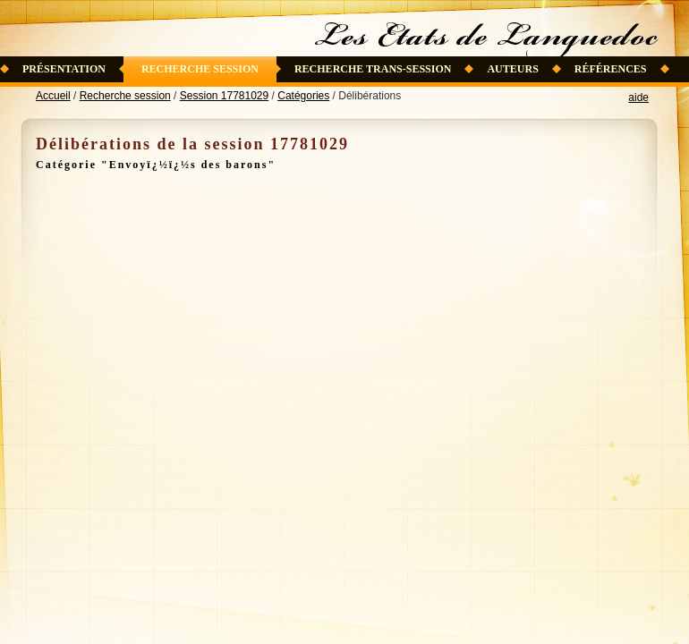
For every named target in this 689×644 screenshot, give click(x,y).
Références (610, 69)
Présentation (64, 69)
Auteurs (512, 69)
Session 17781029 (224, 95)
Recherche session (200, 69)
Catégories (303, 95)
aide (638, 97)
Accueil (53, 95)
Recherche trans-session (373, 69)
